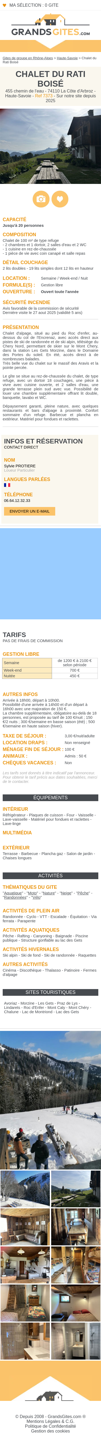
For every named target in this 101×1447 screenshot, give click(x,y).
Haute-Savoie (67, 58)
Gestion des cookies (50, 1431)
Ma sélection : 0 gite (33, 5)
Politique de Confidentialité (50, 1426)
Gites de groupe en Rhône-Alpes (28, 58)
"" (13, 893)
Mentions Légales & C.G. (51, 1421)
